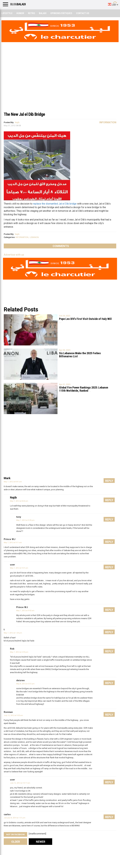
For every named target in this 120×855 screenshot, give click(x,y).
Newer (40, 841)
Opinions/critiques (61, 13)
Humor (20, 13)
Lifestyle (7, 13)
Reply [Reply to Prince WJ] (109, 541)
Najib (17, 122)
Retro (31, 13)
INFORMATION (21, 237)
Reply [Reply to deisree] (109, 683)
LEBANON (34, 237)
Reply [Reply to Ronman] (109, 714)
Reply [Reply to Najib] (109, 500)
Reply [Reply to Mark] (109, 480)
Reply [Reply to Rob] (109, 651)
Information (107, 122)
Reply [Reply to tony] (109, 519)
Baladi (42, 13)
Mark (7, 478)
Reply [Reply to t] (109, 632)
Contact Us (82, 13)
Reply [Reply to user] (109, 567)
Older (15, 841)
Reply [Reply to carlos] (109, 817)
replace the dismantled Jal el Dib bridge (55, 203)
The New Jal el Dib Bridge (24, 114)
